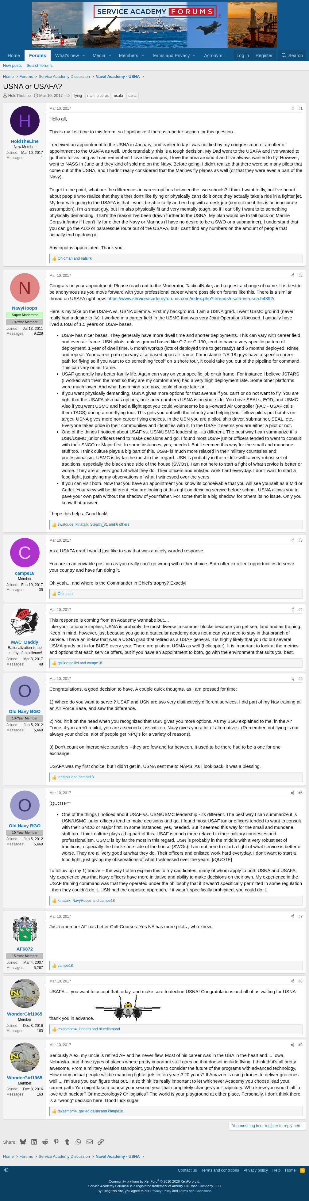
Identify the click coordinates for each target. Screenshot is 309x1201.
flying (77, 95)
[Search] (292, 55)
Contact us (187, 1170)
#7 (301, 916)
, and (86, 900)
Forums (37, 55)
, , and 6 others (93, 524)
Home (14, 55)
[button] (83, 55)
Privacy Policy (160, 1191)
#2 (301, 275)
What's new (67, 55)
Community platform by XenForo (154, 1181)
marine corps (98, 95)
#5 (301, 679)
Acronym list (216, 55)
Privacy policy (256, 1170)
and (75, 258)
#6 (301, 793)
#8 (301, 981)
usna (133, 95)
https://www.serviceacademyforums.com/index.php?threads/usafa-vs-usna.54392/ (190, 298)
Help (276, 1170)
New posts (12, 65)
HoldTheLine (19, 95)
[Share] (292, 108)
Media (99, 55)
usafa (118, 95)
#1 (301, 108)
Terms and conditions (220, 1170)
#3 (301, 540)
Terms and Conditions (195, 1191)
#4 (301, 610)
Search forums (40, 65)
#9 (301, 1045)
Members (128, 55)
